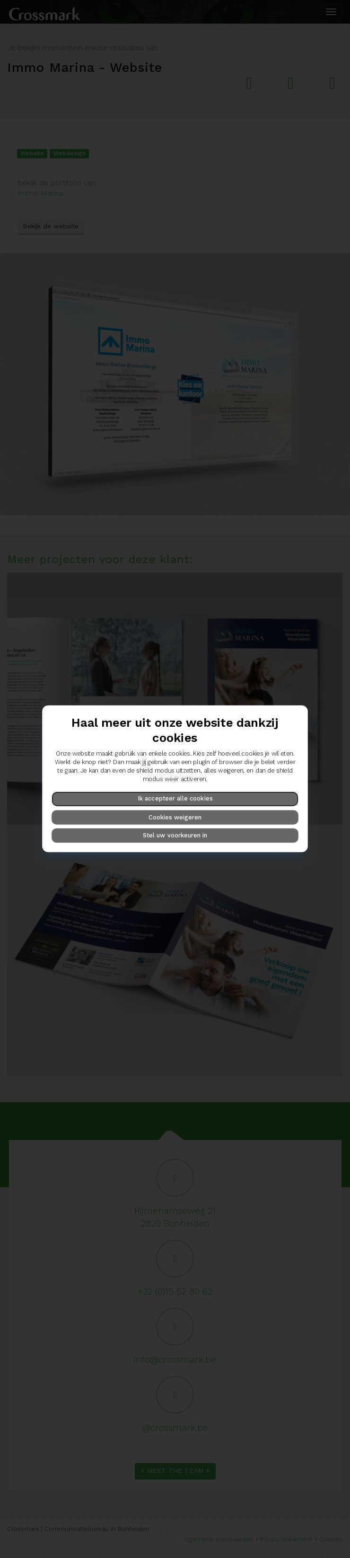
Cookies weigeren (175, 817)
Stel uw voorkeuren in (175, 835)
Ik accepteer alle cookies (175, 798)
